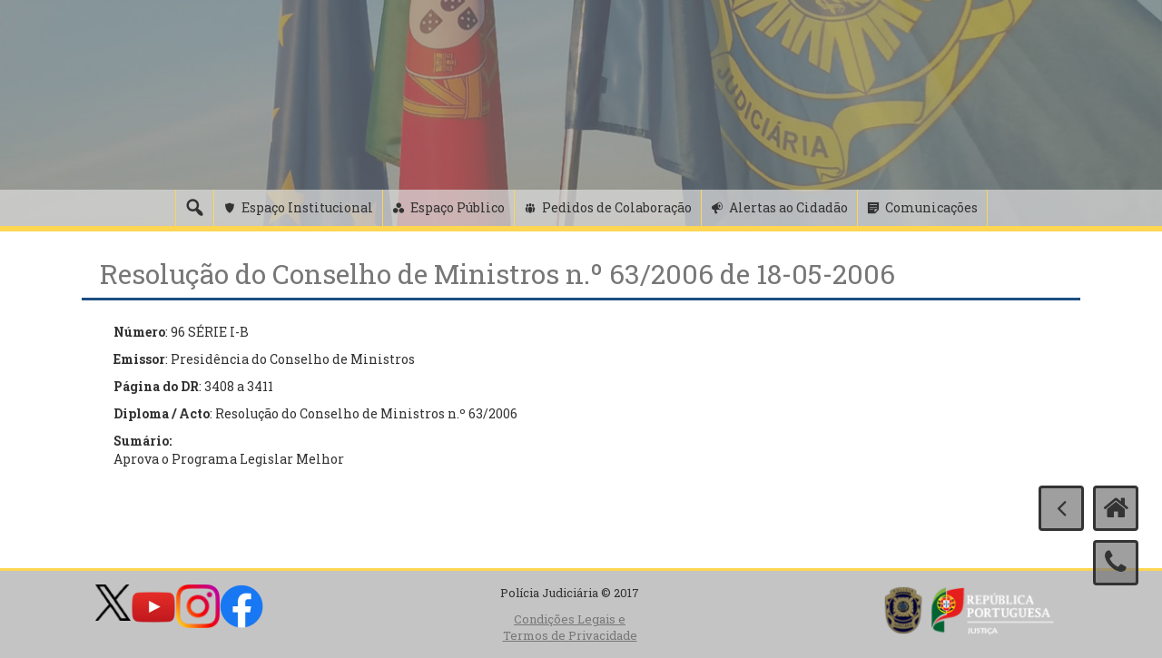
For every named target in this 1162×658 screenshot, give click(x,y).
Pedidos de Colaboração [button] (617, 207)
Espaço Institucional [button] (307, 207)
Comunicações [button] (931, 207)
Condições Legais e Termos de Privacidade (570, 627)
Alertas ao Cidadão (788, 207)
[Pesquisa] (194, 208)
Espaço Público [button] (457, 207)
